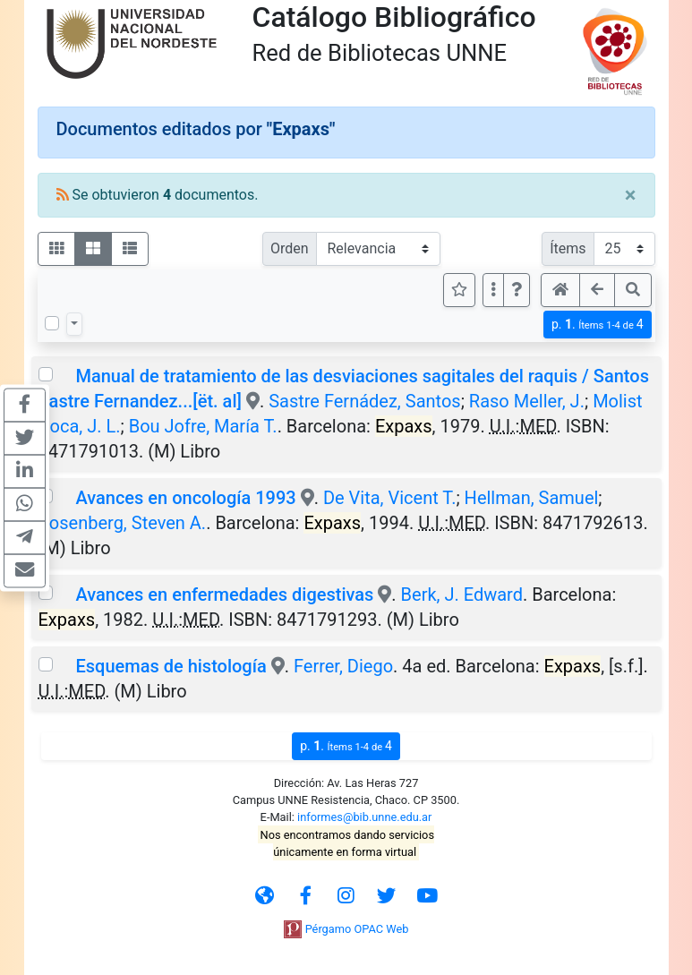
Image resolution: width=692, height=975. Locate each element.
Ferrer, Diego (343, 666)
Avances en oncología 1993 (185, 498)
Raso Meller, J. (527, 401)
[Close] (630, 195)
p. (597, 324)
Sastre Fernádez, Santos (365, 401)
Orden (289, 248)
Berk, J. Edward (462, 594)
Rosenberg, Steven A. (122, 523)
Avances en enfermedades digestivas (224, 594)
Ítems (567, 248)
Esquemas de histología (170, 666)
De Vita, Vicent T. (390, 498)
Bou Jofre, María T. (203, 426)
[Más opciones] (493, 290)
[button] (516, 290)
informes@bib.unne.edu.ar (364, 817)
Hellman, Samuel (532, 498)
